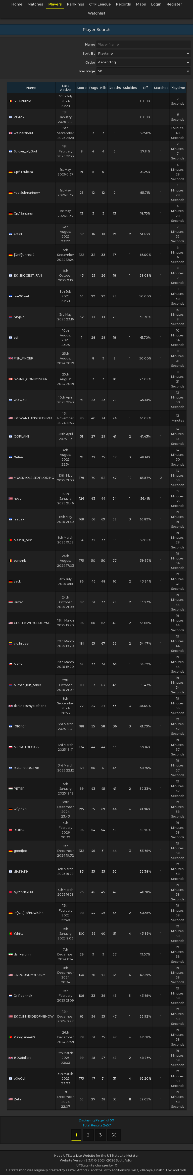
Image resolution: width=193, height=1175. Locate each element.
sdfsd (15, 234)
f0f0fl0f (17, 726)
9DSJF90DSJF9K (24, 768)
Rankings (75, 4)
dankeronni (20, 954)
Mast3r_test (20, 540)
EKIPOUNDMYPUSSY (27, 975)
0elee (16, 457)
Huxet (16, 602)
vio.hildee (19, 643)
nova (15, 498)
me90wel (19, 296)
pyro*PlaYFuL (21, 892)
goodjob (18, 851)
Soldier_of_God (23, 151)
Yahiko (16, 933)
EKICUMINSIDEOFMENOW (31, 1016)
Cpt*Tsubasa (21, 172)
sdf (13, 337)
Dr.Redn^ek (20, 996)
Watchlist (96, 13)
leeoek (16, 519)
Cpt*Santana (21, 213)
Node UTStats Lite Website (74, 1155)
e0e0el (17, 1078)
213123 (16, 117)
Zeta (15, 1099)
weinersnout (21, 133)
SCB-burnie (20, 101)
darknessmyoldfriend (27, 706)
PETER (17, 789)
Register (174, 4)
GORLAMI (19, 436)
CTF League (100, 4)
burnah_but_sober (25, 685)
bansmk (17, 560)
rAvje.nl (17, 317)
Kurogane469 (22, 1037)
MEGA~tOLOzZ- (24, 747)
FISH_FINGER (21, 358)
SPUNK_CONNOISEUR (28, 379)
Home (16, 4)
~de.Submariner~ (24, 192)
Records (123, 4)
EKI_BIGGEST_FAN (25, 275)
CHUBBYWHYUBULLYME (30, 623)
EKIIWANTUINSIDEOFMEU (31, 418)
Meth (15, 664)
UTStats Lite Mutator (123, 1155)
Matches (35, 4)
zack (15, 581)
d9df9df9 (18, 871)
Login (156, 4)
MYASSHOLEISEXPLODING (31, 478)
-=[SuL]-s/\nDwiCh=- (26, 913)
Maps (141, 4)
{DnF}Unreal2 (21, 255)
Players (55, 4)
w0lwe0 (18, 400)
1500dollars (20, 1058)
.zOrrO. (17, 830)
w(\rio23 (18, 809)
